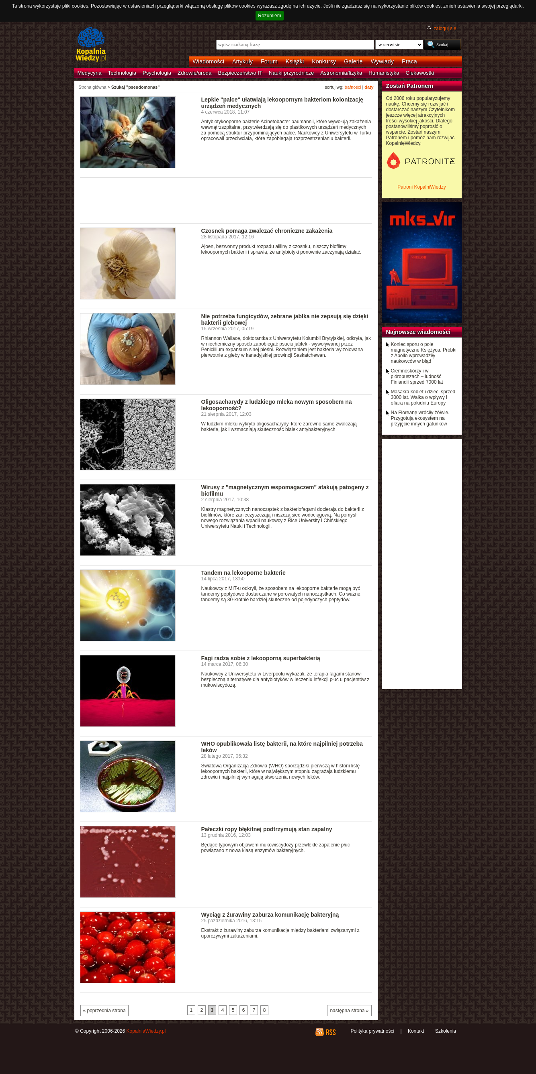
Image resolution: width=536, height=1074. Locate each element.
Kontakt (416, 1031)
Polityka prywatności (372, 1031)
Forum (269, 61)
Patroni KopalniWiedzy (421, 187)
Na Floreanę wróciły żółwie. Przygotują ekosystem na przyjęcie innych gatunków (420, 418)
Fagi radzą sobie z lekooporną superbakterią (260, 658)
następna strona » (349, 1010)
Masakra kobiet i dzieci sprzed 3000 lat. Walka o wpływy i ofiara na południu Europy (423, 397)
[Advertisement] (226, 200)
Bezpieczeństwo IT (240, 73)
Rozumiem (269, 15)
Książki (295, 61)
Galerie (353, 61)
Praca (409, 61)
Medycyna (90, 73)
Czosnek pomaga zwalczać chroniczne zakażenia (267, 231)
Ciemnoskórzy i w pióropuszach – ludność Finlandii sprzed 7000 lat (417, 376)
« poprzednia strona (104, 1010)
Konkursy (324, 61)
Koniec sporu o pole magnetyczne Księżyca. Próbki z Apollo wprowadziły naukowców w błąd (423, 353)
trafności (353, 87)
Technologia (122, 73)
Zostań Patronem (410, 86)
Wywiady (382, 61)
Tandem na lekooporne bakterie (243, 573)
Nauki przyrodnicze (291, 73)
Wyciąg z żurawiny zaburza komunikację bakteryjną (270, 914)
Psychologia (157, 73)
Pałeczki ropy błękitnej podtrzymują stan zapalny (266, 829)
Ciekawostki (420, 73)
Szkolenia (445, 1031)
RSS (330, 1032)
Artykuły (242, 61)
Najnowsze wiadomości (418, 332)
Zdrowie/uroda (194, 73)
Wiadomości (208, 61)
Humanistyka (383, 73)
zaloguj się (445, 28)
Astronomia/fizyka (341, 73)
